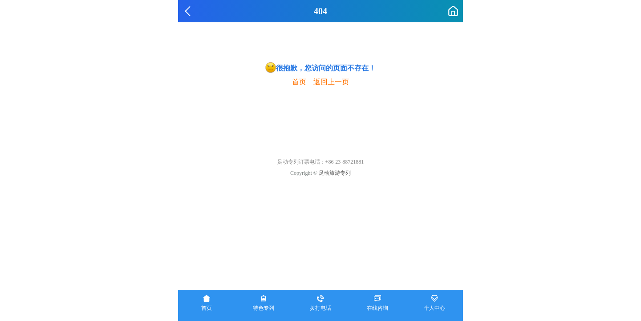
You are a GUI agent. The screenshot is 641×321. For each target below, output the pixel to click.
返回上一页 (331, 82)
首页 (299, 82)
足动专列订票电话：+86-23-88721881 (320, 162)
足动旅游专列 (335, 173)
